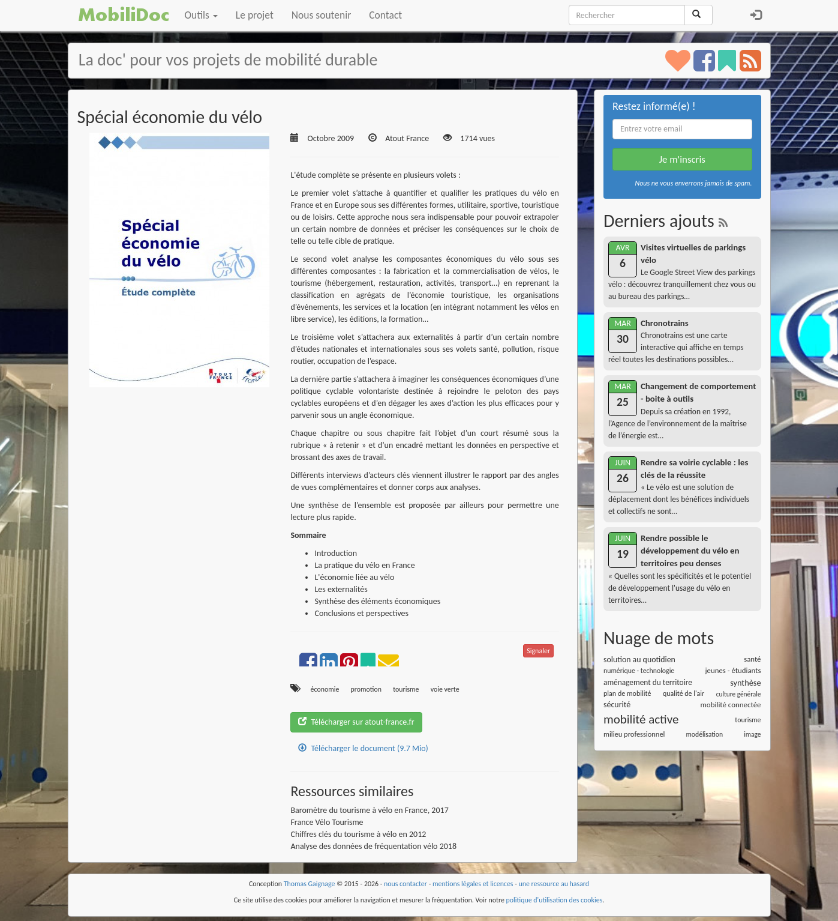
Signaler (538, 651)
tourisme (406, 689)
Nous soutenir (321, 15)
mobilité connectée (731, 704)
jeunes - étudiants (733, 670)
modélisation (704, 734)
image (752, 734)
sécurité (616, 704)
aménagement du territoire (647, 682)
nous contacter (405, 884)
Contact (385, 15)
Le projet (255, 15)
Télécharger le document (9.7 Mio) (363, 748)
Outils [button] (201, 15)
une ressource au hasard (554, 884)
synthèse (745, 682)
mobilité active (640, 719)
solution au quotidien (639, 659)
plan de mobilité (627, 693)
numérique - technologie (638, 670)
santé (752, 658)
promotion (366, 689)
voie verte (445, 689)
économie (325, 689)
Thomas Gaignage (309, 884)
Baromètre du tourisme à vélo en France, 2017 (369, 810)
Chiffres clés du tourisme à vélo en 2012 (358, 834)
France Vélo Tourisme (326, 822)
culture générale (738, 694)
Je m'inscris (682, 159)
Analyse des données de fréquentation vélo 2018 (373, 846)
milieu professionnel (634, 733)
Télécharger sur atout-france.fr (356, 722)
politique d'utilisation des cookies (554, 900)
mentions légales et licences (472, 884)
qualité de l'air (683, 693)
